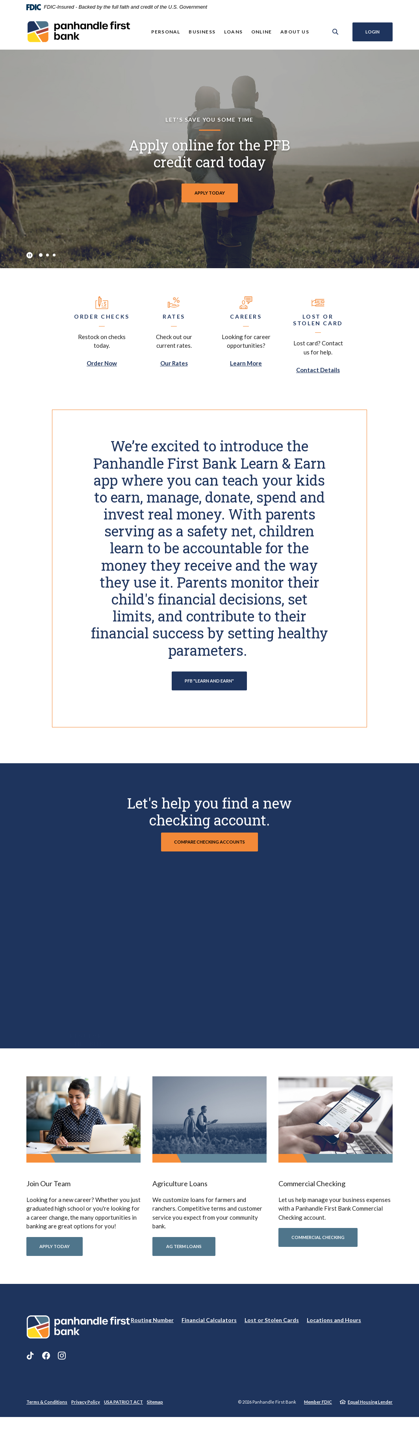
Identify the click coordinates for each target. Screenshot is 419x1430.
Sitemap (155, 1406)
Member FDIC (318, 1406)
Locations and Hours (334, 1324)
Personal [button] (165, 32)
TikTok (30, 1360)
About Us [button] (294, 32)
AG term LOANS (183, 1251)
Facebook (46, 1360)
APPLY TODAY (210, 192)
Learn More (246, 363)
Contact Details (318, 369)
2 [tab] (47, 255)
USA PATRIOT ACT (123, 1406)
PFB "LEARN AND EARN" (209, 680)
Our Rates (174, 363)
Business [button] (201, 32)
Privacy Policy (85, 1406)
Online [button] (261, 32)
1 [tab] (41, 255)
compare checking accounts (209, 841)
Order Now (102, 363)
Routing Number (152, 1324)
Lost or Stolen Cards (272, 1324)
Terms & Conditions (46, 1406)
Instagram (62, 1360)
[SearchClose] (335, 31)
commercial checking (318, 1242)
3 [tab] (54, 255)
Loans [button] (233, 32)
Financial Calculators (209, 1324)
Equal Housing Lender (370, 1406)
